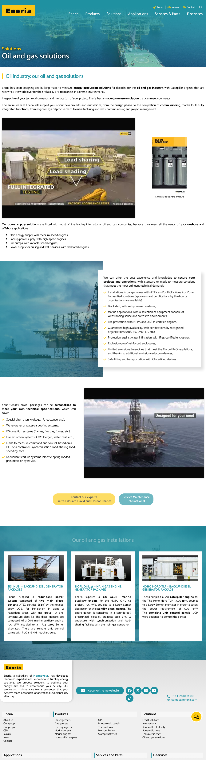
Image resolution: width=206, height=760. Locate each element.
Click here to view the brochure (169, 184)
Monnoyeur (40, 628)
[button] (73, 14)
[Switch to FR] (200, 7)
